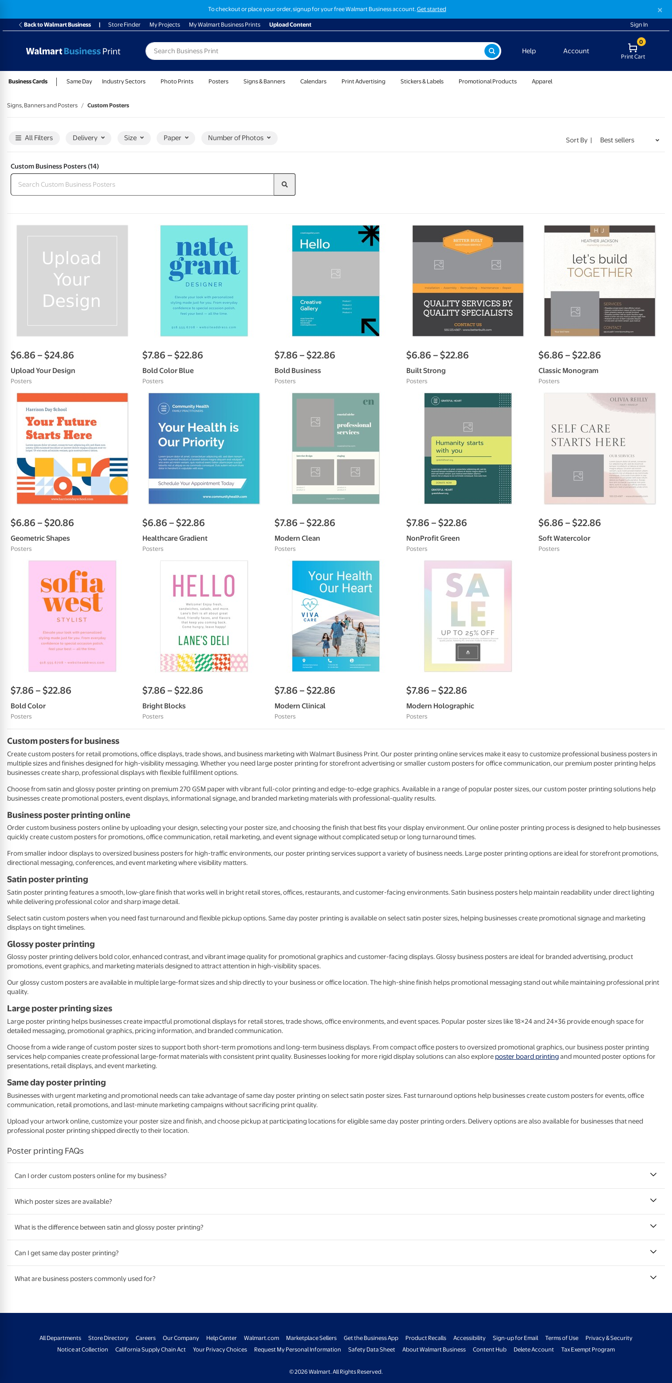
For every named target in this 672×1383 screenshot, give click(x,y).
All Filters (34, 138)
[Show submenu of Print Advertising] (389, 81)
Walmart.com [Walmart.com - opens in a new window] (261, 1338)
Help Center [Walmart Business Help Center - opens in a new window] (221, 1338)
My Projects (164, 24)
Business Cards (27, 81)
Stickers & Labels (422, 81)
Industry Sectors (123, 81)
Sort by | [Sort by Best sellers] (579, 140)
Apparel (542, 81)
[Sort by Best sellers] (629, 141)
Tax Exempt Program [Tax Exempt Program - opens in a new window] (588, 1349)
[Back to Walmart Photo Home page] (73, 51)
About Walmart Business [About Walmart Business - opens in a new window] (434, 1349)
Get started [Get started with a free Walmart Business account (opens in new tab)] (431, 9)
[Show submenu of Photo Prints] (197, 81)
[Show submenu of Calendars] (330, 81)
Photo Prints (177, 81)
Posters (218, 81)
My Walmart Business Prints (224, 24)
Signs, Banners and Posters (42, 105)
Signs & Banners (264, 81)
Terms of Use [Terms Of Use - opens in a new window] (561, 1338)
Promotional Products (488, 81)
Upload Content (290, 24)
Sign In (639, 24)
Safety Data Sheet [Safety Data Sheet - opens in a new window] (371, 1349)
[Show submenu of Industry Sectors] (149, 81)
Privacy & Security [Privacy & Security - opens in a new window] (609, 1338)
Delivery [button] (89, 138)
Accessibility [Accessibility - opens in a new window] (469, 1338)
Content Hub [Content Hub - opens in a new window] (490, 1349)
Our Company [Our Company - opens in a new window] (181, 1338)
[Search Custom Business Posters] (142, 184)
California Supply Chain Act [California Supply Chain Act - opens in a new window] (150, 1349)
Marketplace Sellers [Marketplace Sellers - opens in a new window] (311, 1338)
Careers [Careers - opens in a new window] (146, 1338)
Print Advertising (363, 81)
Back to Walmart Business (54, 24)
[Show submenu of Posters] (232, 81)
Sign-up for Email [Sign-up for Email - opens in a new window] (515, 1338)
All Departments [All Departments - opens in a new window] (60, 1338)
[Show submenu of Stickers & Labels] (447, 81)
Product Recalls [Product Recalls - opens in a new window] (425, 1338)
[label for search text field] (314, 51)
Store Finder (124, 24)
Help (529, 51)
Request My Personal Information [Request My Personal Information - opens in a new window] (297, 1349)
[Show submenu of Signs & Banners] (289, 81)
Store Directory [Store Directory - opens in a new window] (108, 1338)
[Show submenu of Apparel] (556, 81)
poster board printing (527, 1057)
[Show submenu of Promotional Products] (520, 81)
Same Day (79, 81)
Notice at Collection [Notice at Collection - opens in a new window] (82, 1349)
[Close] (660, 10)
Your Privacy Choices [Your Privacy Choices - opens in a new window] (220, 1349)
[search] (284, 184)
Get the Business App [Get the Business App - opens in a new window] (371, 1338)
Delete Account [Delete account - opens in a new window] (534, 1349)
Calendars (313, 81)
